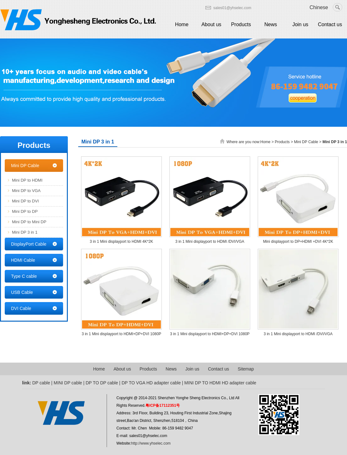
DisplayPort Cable (28, 244)
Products (241, 24)
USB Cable (22, 292)
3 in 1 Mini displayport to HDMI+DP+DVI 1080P (121, 334)
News (270, 24)
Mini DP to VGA (26, 190)
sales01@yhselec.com (232, 8)
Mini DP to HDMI (27, 180)
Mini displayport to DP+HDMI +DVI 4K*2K (298, 241)
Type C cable (24, 276)
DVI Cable (21, 308)
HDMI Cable (23, 260)
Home (182, 24)
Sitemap (246, 368)
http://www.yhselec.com (150, 443)
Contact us (330, 24)
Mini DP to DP (25, 211)
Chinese (318, 7)
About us (211, 24)
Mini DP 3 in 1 (25, 232)
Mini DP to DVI (25, 201)
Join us (300, 24)
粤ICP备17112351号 (162, 405)
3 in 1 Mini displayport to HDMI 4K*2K (121, 241)
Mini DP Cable (25, 165)
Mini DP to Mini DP (29, 221)
